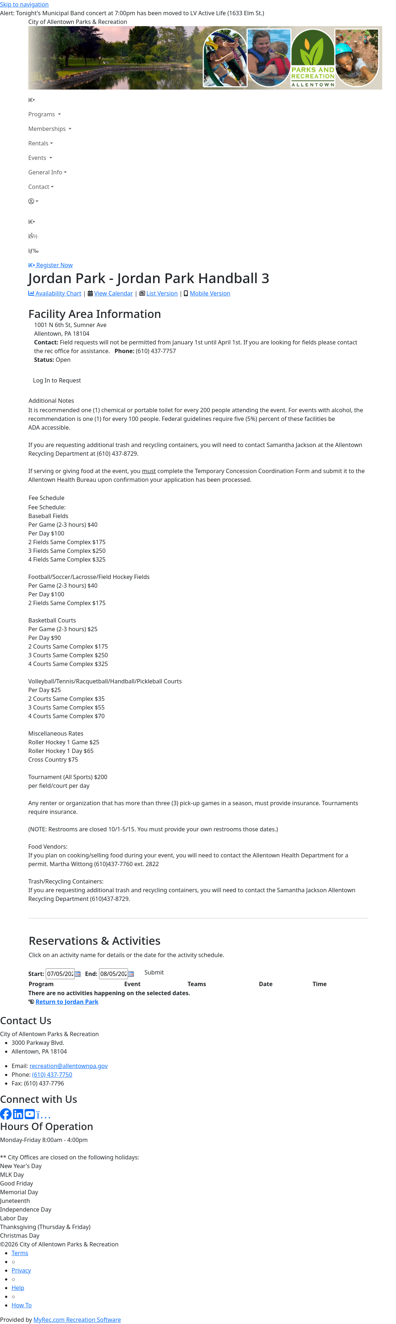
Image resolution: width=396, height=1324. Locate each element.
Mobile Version (210, 293)
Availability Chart (54, 293)
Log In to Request (57, 380)
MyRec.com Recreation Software (77, 1320)
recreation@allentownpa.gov (69, 1066)
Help (18, 1288)
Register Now (54, 265)
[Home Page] (49, 99)
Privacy (21, 1270)
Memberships (47, 129)
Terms (20, 1253)
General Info (45, 172)
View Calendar (113, 293)
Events (38, 158)
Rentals (38, 143)
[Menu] (33, 250)
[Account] (49, 201)
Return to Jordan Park (67, 1002)
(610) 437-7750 (52, 1075)
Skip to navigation (24, 4)
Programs (42, 114)
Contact (38, 187)
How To (22, 1305)
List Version (162, 293)
